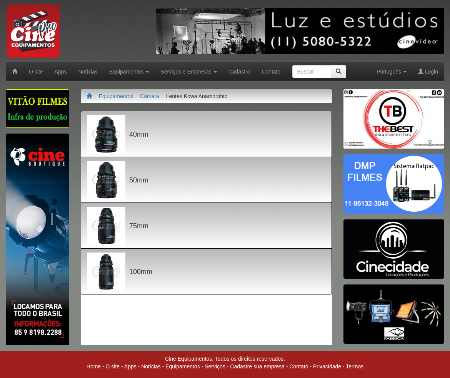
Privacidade (327, 366)
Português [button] (392, 72)
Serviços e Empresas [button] (188, 72)
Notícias (88, 72)
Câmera (149, 96)
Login (428, 72)
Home (94, 366)
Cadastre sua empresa (257, 366)
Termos (354, 366)
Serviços (215, 366)
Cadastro (239, 72)
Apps (61, 72)
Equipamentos (116, 96)
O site (36, 72)
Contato (271, 72)
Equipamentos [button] (129, 72)
